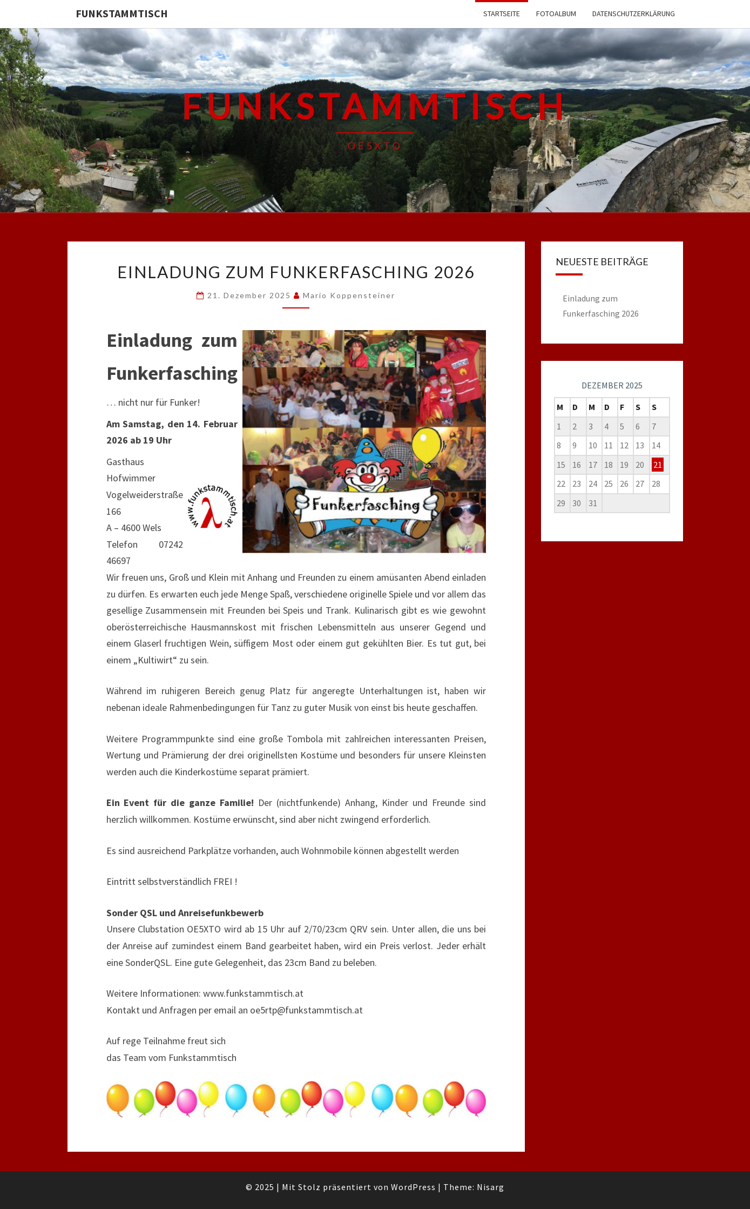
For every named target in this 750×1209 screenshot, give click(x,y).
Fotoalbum (556, 13)
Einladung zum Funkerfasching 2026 (296, 271)
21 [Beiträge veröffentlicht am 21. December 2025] (657, 464)
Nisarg (490, 1186)
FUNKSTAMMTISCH (122, 13)
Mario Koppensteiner (349, 295)
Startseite (501, 13)
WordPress (413, 1186)
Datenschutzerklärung (633, 13)
